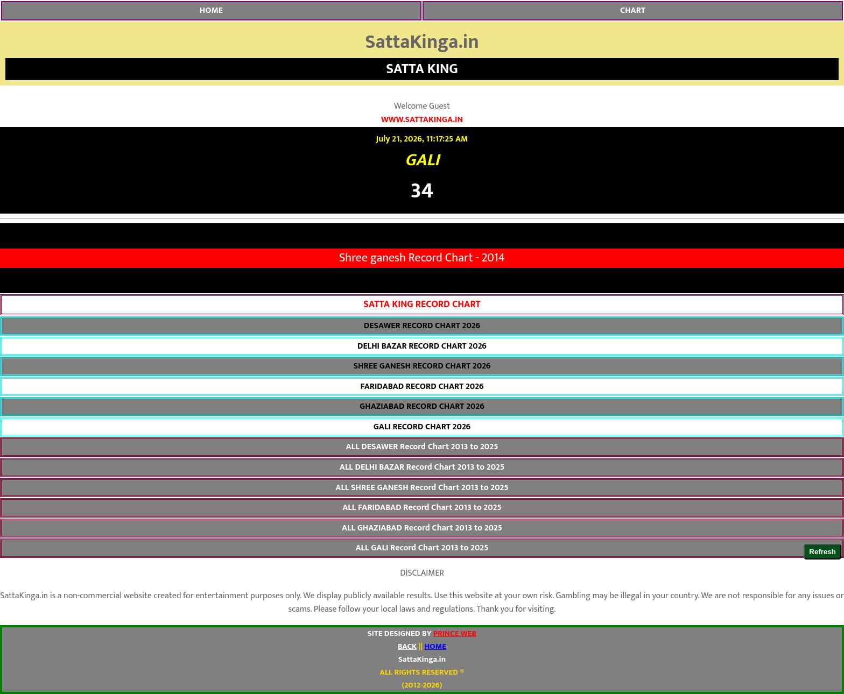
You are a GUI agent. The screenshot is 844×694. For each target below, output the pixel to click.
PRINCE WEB (454, 633)
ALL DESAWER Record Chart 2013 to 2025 (422, 447)
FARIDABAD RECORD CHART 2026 (421, 387)
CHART (632, 10)
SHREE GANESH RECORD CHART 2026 (421, 366)
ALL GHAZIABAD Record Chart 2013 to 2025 (422, 528)
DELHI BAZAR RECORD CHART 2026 (422, 346)
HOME (211, 10)
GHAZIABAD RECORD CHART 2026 (422, 407)
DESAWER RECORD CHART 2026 (422, 326)
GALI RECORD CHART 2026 (422, 427)
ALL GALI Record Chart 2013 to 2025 (421, 548)
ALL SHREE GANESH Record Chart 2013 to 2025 (422, 488)
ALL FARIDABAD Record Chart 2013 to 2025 (422, 508)
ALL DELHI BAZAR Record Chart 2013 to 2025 (422, 468)
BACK (407, 646)
